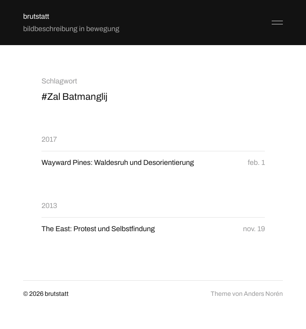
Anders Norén (263, 293)
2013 (49, 206)
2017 (49, 139)
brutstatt (36, 16)
